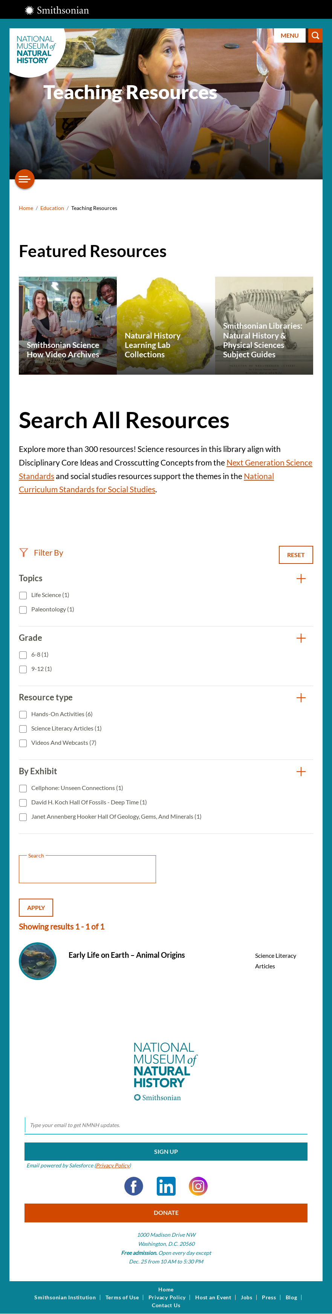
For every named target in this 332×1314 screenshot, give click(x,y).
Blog (291, 1297)
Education (52, 208)
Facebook (133, 1186)
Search (315, 35)
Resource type (46, 697)
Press (269, 1297)
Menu (290, 35)
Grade (30, 637)
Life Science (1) (49, 594)
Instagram (198, 1186)
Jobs (246, 1297)
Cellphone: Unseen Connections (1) (76, 787)
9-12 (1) (41, 668)
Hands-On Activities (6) (61, 713)
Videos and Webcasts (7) (63, 742)
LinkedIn (166, 1186)
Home (26, 208)
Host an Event (213, 1297)
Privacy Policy (112, 1165)
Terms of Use (122, 1297)
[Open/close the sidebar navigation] (25, 179)
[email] (166, 1125)
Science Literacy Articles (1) (66, 728)
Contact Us (166, 1305)
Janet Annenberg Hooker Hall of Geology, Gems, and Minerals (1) (116, 816)
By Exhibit (38, 771)
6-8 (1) (39, 654)
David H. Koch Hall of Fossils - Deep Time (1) (88, 802)
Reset (296, 554)
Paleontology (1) (52, 609)
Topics (31, 578)
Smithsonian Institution (65, 1297)
